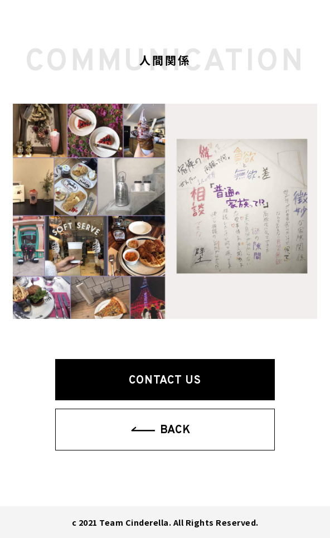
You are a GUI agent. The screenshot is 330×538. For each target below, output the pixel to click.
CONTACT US (165, 381)
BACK (175, 430)
